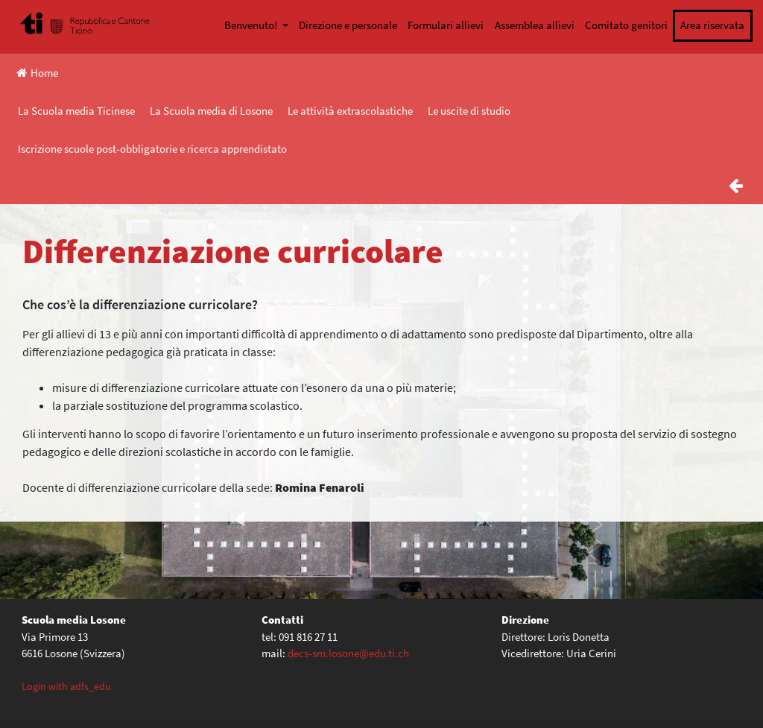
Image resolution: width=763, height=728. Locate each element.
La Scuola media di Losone (211, 111)
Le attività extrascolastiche (350, 111)
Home (37, 73)
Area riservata (712, 25)
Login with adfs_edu (66, 686)
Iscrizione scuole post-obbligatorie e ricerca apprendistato (152, 149)
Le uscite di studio (469, 111)
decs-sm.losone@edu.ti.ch (348, 653)
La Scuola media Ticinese (76, 111)
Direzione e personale (348, 25)
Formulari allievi (446, 25)
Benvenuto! (251, 25)
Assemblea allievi (534, 25)
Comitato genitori (626, 25)
